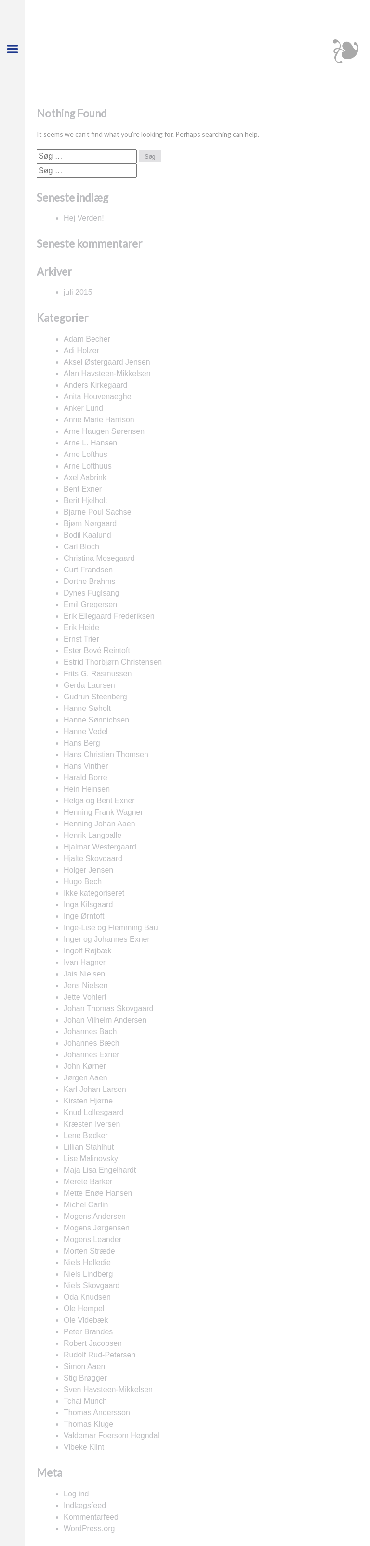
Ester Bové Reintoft (97, 650)
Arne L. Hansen (90, 443)
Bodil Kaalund (87, 535)
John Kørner (85, 1066)
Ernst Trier (81, 639)
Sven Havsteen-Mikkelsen (108, 1389)
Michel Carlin (86, 1205)
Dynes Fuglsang (91, 593)
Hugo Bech (83, 881)
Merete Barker (88, 1182)
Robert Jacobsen (93, 1343)
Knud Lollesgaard (94, 1112)
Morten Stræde (89, 1251)
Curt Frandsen (88, 570)
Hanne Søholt (87, 708)
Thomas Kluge (88, 1424)
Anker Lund (83, 408)
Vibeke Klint (84, 1447)
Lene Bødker (86, 1135)
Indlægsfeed (85, 1505)
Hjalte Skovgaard (93, 858)
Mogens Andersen (95, 1216)
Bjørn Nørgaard (90, 524)
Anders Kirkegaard (96, 385)
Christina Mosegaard (99, 558)
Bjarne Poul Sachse (98, 512)
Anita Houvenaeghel (98, 397)
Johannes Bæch (91, 1043)
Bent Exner (83, 489)
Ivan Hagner (85, 962)
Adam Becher (87, 339)
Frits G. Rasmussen (98, 674)
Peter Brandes (88, 1332)
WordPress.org (89, 1528)
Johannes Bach (90, 1031)
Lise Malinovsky (91, 1158)
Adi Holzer (81, 350)
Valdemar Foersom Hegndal (111, 1436)
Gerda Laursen (89, 685)
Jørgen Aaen (85, 1078)
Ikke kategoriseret (94, 893)
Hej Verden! (84, 218)
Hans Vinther (86, 766)
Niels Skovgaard (92, 1285)
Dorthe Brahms (90, 581)
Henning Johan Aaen (99, 824)
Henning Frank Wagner (103, 812)
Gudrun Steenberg (95, 697)
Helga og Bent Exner (99, 801)
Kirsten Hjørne (88, 1101)
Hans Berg (82, 743)
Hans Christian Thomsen (106, 754)
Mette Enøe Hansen (98, 1193)
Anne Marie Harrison (99, 420)
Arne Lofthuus (88, 466)
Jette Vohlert (85, 997)
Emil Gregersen (90, 604)
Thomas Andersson (97, 1412)
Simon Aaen (84, 1366)
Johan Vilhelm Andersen (105, 1020)
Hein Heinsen (87, 789)
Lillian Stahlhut (89, 1147)
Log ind (76, 1494)
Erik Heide (81, 627)
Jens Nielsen (86, 985)
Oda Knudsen (87, 1297)
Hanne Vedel (86, 731)
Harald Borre (85, 777)
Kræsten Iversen (92, 1124)
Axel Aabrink (85, 477)
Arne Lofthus (85, 454)
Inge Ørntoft (84, 916)
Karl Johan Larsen (95, 1089)
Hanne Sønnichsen (96, 720)
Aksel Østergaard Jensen (107, 362)
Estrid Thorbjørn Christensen (113, 662)
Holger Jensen (88, 870)
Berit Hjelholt (85, 500)
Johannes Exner (91, 1055)
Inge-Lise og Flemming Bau (111, 928)
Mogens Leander (92, 1239)
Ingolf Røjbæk (88, 951)
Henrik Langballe (92, 835)
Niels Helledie (87, 1262)
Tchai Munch (85, 1401)
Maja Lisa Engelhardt (100, 1170)
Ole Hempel (84, 1309)
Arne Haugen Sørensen (104, 431)
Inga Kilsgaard (88, 904)
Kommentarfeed (91, 1517)
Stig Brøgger (85, 1378)
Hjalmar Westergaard (100, 847)
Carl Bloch (81, 547)
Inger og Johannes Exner (107, 939)
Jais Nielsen (84, 974)
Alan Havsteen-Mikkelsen (107, 373)
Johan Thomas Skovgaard (108, 1008)
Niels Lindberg (88, 1274)
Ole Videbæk (86, 1320)
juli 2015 (78, 292)
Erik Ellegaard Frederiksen (109, 616)
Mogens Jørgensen (97, 1228)
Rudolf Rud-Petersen (99, 1355)
